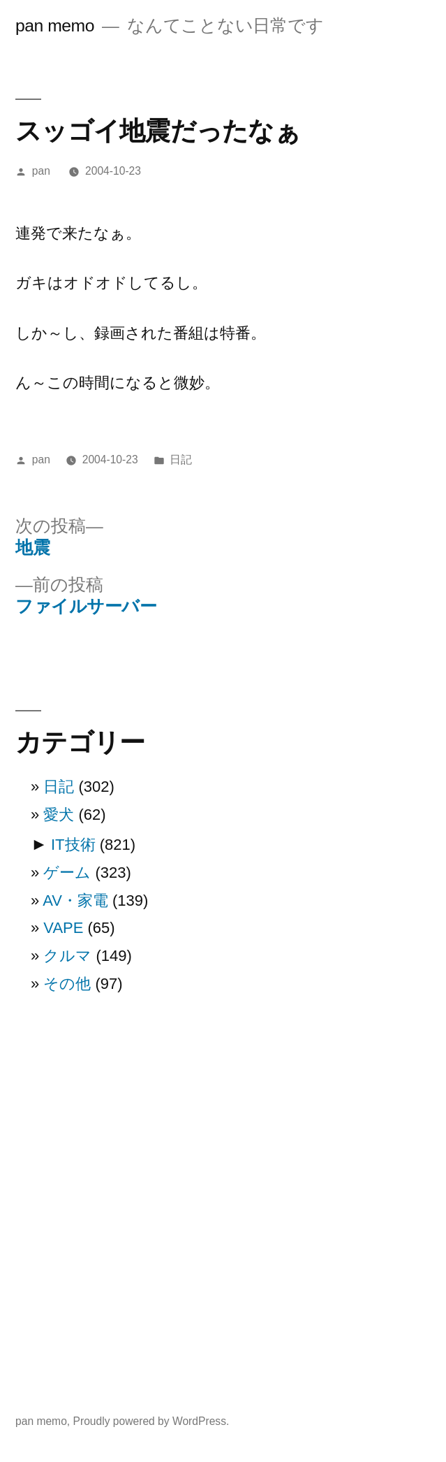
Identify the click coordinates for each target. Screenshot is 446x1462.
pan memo (54, 25)
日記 (181, 459)
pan (41, 171)
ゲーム (67, 872)
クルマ (67, 955)
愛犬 (58, 814)
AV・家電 (75, 900)
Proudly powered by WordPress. (151, 1421)
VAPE (63, 927)
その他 (67, 983)
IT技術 (73, 844)
